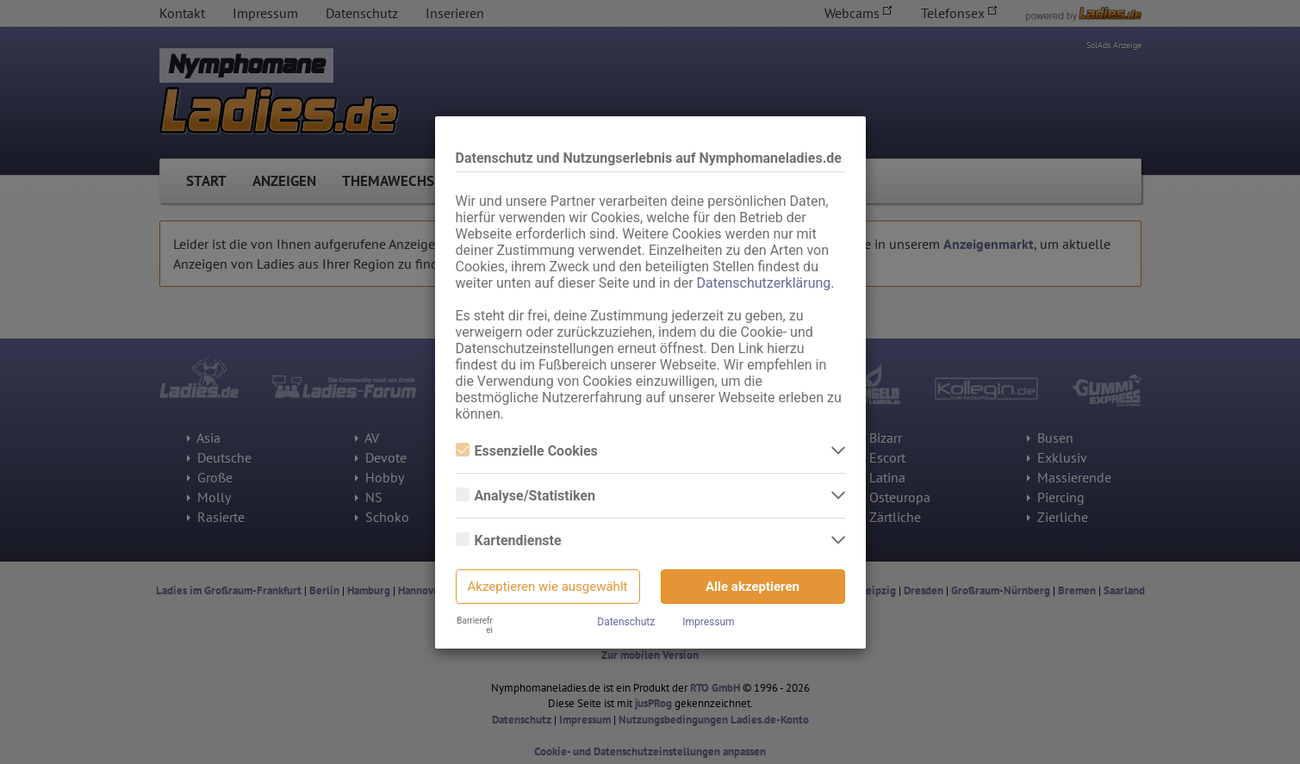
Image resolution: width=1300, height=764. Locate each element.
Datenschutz (626, 622)
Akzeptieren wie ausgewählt (548, 586)
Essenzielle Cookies (527, 451)
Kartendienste (509, 540)
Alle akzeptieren (752, 586)
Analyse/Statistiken (525, 496)
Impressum (708, 622)
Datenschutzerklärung (764, 283)
